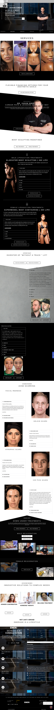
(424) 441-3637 (5, 692)
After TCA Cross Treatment (36, 513)
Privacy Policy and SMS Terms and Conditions (43, 672)
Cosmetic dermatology (23, 698)
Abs (6, 234)
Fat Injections (6, 475)
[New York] (3, 660)
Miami (3, 671)
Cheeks (5, 348)
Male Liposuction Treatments (27, 158)
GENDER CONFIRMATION (9, 605)
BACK (21, 187)
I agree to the (36, 674)
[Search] (23, 19)
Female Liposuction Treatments (27, 208)
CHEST (21, 180)
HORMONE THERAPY (27, 606)
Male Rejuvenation (27, 534)
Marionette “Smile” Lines (9, 350)
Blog (35, 698)
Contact (47, 698)
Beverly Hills (4, 651)
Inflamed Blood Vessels (9, 418)
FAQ (44, 698)
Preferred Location (30, 650)
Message (28, 658)
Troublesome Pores (35, 511)
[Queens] (3, 679)
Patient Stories (10, 698)
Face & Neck (22, 168)
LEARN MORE (22, 176)
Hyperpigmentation (7, 402)
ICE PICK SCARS (40, 481)
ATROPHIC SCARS (13, 450)
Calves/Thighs (9, 238)
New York (3, 662)
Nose (5, 346)
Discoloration (7, 477)
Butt (7, 236)
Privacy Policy (46, 682)
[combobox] (40, 643)
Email (28, 637)
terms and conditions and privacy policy (39, 674)
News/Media (38, 698)
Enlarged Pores (7, 416)
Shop (28, 698)
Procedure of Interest (30, 641)
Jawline (32, 297)
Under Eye (33, 290)
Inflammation (33, 444)
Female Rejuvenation (27, 562)
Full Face (32, 271)
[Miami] (3, 669)
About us (42, 698)
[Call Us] (3, 688)
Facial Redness (13, 392)
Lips (31, 295)
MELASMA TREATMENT (45, 604)
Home (6, 698)
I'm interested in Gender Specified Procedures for (35, 654)
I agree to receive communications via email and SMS (36, 676)
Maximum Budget (30, 645)
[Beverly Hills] (3, 649)
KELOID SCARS (40, 422)
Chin (4, 355)
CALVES (21, 189)
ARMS (21, 182)
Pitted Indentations (8, 461)
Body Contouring (16, 698)
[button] (34, 168)
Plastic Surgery (31, 698)
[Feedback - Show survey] (53, 355)
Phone (42, 637)
